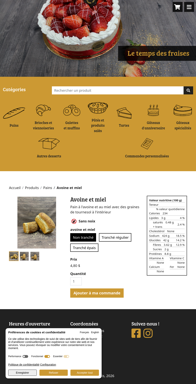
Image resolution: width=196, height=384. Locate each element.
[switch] (25, 356)
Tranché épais (84, 247)
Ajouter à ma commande (97, 293)
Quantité (78, 273)
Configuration (48, 364)
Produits (32, 187)
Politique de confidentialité (23, 364)
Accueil (15, 187)
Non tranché (83, 237)
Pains (47, 187)
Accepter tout (85, 372)
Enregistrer (22, 372)
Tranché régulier (115, 237)
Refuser (53, 372)
